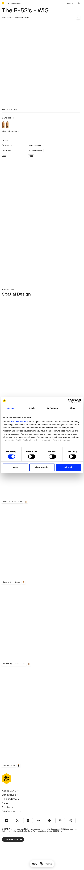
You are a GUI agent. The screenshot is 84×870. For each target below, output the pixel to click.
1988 (31, 156)
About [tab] (73, 408)
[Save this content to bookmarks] (78, 17)
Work (4, 17)
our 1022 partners (19, 421)
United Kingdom (35, 151)
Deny (15, 467)
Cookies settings (13, 839)
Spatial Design (35, 145)
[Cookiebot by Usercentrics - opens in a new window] (69, 401)
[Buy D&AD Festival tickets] (14, 3)
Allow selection (42, 467)
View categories (11, 131)
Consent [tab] (11, 408)
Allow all (68, 467)
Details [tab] (32, 408)
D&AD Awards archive (18, 17)
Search (48, 864)
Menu (34, 864)
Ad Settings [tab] (52, 408)
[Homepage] (41, 863)
